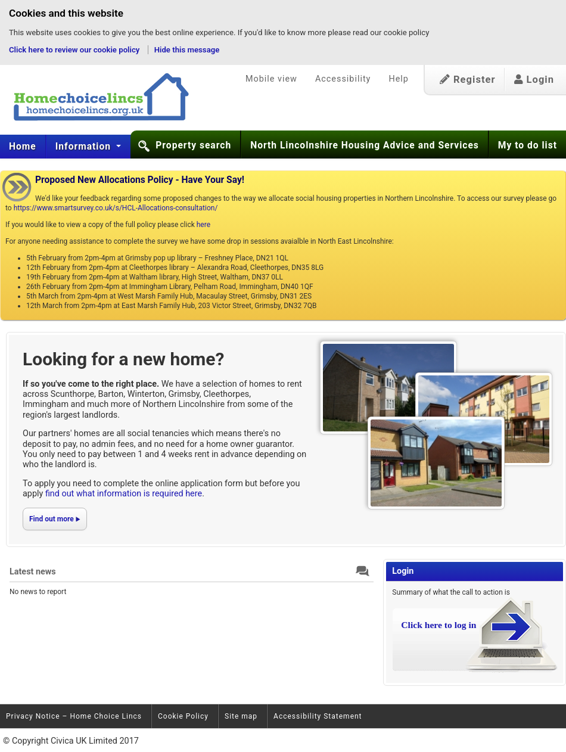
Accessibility (343, 79)
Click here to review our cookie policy (75, 49)
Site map (241, 716)
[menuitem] (23, 147)
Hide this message (187, 49)
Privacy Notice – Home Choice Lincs (74, 716)
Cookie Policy (183, 716)
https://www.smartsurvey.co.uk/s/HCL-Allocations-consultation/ (116, 208)
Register (468, 79)
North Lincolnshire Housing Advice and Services (364, 145)
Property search (193, 145)
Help (398, 79)
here (203, 224)
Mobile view (271, 79)
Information (84, 146)
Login (534, 79)
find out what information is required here (123, 494)
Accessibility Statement (317, 716)
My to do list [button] (527, 145)
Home (22, 146)
